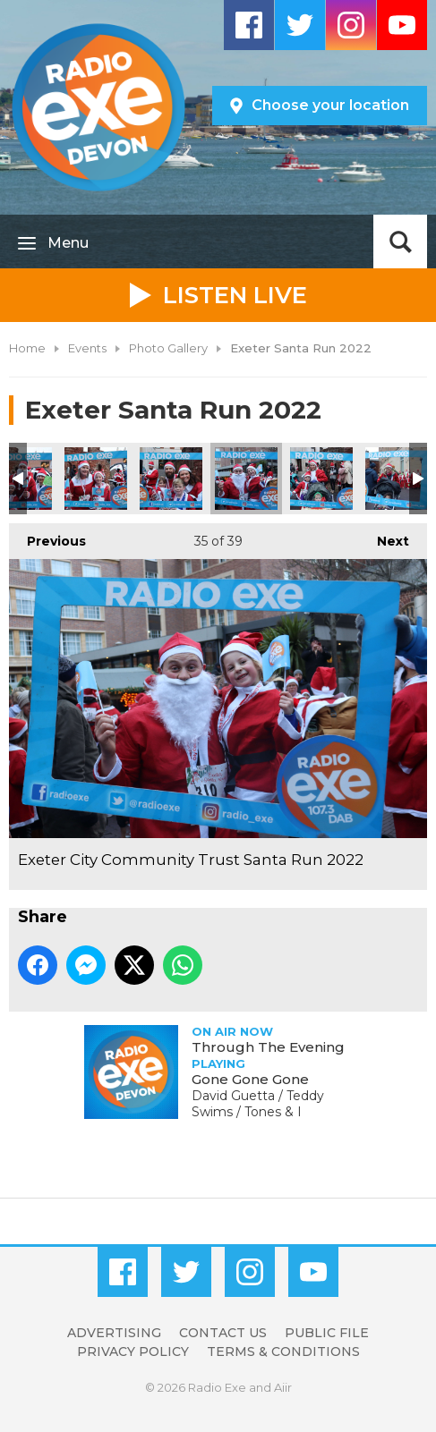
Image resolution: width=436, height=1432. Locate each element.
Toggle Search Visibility (400, 241)
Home (27, 348)
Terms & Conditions (283, 1351)
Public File (327, 1333)
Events (87, 348)
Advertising (114, 1333)
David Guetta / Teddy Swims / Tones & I (258, 1104)
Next (384, 536)
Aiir (283, 1387)
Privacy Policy (133, 1351)
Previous (47, 536)
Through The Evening (268, 1046)
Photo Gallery (168, 348)
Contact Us (223, 1333)
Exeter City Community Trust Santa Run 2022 (95, 478)
